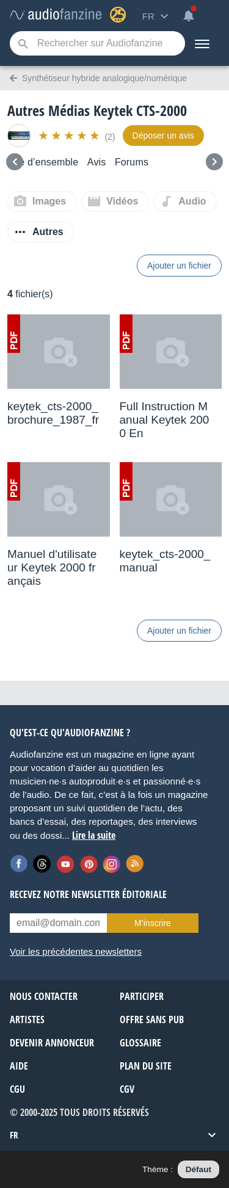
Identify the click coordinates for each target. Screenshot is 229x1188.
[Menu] (202, 43)
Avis (96, 162)
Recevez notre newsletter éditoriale (88, 894)
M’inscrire (152, 923)
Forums (131, 162)
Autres (48, 231)
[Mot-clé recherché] (97, 43)
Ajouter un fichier (179, 265)
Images (49, 201)
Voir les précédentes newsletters (76, 951)
